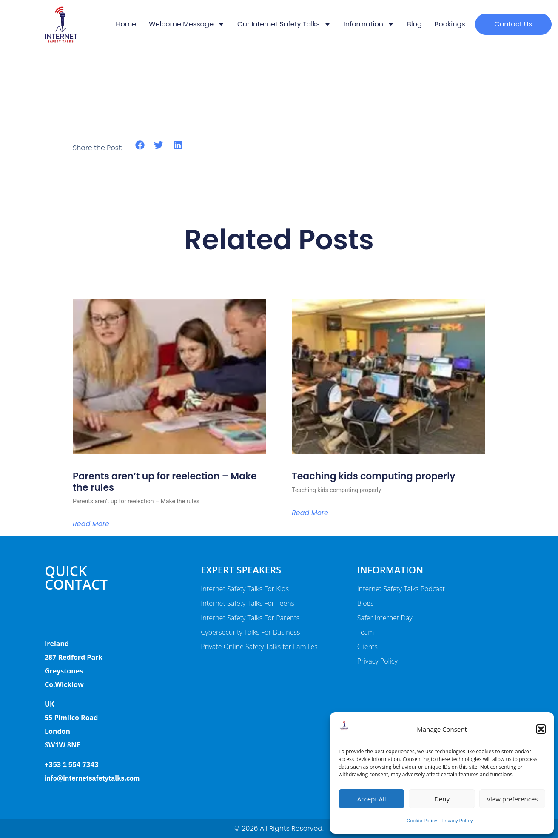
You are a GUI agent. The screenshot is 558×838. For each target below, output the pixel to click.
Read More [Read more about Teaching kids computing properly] (310, 513)
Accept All (371, 799)
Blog (414, 24)
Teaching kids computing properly (374, 476)
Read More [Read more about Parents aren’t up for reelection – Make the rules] (91, 524)
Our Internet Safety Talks (284, 24)
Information (369, 24)
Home (126, 24)
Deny (442, 799)
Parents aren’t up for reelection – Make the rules (164, 482)
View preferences (512, 799)
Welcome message (187, 24)
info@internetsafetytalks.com (92, 778)
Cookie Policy (422, 820)
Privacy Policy (457, 820)
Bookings (450, 24)
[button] (541, 729)
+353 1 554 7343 (72, 764)
